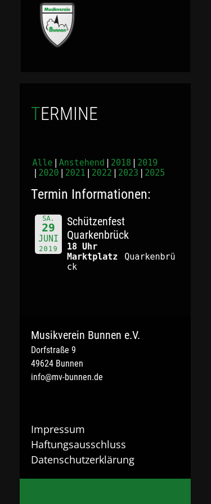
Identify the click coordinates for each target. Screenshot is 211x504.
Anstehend (82, 163)
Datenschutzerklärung (82, 459)
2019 (147, 163)
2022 (102, 173)
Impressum (58, 429)
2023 (128, 173)
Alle (43, 163)
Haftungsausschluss (78, 444)
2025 (155, 173)
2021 (75, 173)
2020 (49, 173)
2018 (121, 163)
